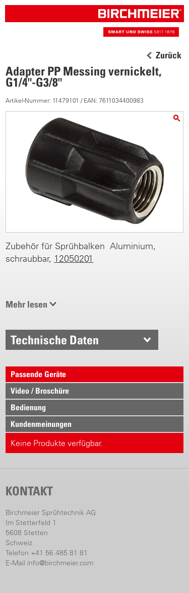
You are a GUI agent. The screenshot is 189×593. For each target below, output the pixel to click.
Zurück (168, 55)
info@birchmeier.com (60, 562)
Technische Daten (55, 340)
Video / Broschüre (40, 391)
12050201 (73, 258)
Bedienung (28, 407)
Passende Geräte (38, 374)
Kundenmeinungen (41, 424)
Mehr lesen (26, 304)
